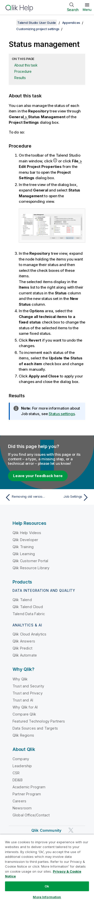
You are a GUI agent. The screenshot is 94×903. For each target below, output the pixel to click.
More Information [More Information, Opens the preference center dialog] (47, 897)
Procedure (23, 71)
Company (21, 759)
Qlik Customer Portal (30, 561)
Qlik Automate (25, 655)
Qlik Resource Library (31, 568)
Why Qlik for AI (25, 707)
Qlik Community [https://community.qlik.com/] (46, 830)
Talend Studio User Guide (36, 23)
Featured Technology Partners (39, 721)
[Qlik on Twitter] (71, 830)
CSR (16, 773)
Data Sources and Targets (35, 728)
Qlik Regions (23, 735)
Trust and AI (23, 700)
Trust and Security (28, 686)
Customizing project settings (37, 29)
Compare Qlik (24, 714)
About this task (25, 65)
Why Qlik (20, 679)
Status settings (62, 413)
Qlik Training (23, 547)
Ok (47, 886)
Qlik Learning (24, 554)
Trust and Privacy (28, 693)
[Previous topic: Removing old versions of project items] (25, 497)
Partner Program (27, 794)
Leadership (22, 766)
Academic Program (29, 787)
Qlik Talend (22, 600)
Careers (19, 801)
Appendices (71, 23)
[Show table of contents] (10, 22)
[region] (47, 868)
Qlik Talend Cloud (28, 607)
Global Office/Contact (31, 815)
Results (20, 78)
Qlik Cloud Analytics (29, 634)
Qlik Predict (22, 648)
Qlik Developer (25, 540)
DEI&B (18, 780)
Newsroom (22, 808)
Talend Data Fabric (29, 614)
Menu (87, 10)
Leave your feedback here (38, 475)
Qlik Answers (24, 641)
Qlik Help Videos (27, 533)
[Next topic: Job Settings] (69, 497)
